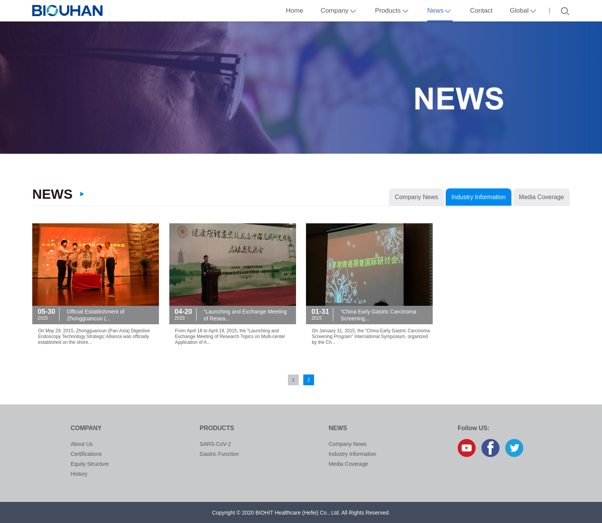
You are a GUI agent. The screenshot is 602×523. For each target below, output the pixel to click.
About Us (82, 444)
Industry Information (479, 197)
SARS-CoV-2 (215, 444)
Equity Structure (90, 464)
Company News (416, 197)
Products (392, 10)
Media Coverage (541, 197)
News (440, 14)
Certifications (86, 454)
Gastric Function (219, 454)
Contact (481, 10)
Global (524, 10)
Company (339, 10)
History (79, 474)
